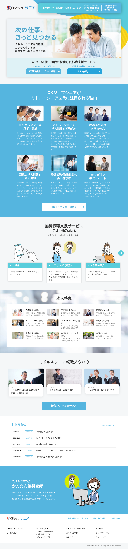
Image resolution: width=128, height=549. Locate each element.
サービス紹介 (58, 8)
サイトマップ (101, 537)
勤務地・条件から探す (45, 531)
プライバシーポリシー (104, 533)
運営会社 (99, 529)
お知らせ (69, 537)
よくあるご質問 (72, 533)
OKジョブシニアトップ (15, 529)
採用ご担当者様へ (100, 518)
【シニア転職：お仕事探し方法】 (102, 390)
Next (120, 253)
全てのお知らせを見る (106, 425)
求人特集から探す (43, 537)
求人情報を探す (42, 529)
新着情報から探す (43, 534)
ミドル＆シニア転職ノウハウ (77, 529)
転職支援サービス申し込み (78, 518)
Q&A (79, 8)
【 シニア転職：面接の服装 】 (62, 390)
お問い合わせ (116, 518)
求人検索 (46, 8)
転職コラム (70, 8)
